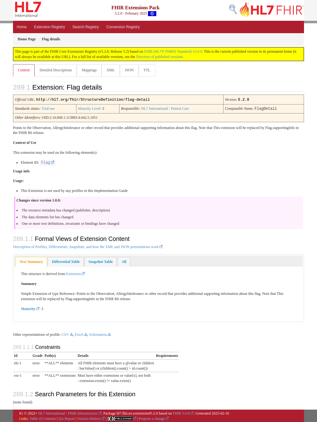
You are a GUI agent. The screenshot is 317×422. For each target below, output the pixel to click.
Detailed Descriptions (56, 70)
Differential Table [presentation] (66, 261)
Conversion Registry (123, 27)
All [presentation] (124, 261)
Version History (89, 418)
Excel (79, 334)
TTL (150, 70)
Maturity (28, 308)
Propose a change (152, 418)
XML (112, 70)
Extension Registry (49, 27)
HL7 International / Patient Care (165, 108)
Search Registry (85, 27)
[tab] (31, 261)
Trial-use (48, 108)
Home (22, 27)
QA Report (67, 418)
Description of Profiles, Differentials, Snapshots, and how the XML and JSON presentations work (85, 246)
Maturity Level (89, 108)
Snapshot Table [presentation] (101, 261)
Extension (73, 273)
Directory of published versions (159, 57)
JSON (131, 70)
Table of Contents (42, 418)
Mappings (90, 70)
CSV (65, 334)
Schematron (98, 334)
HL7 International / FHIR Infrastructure (68, 413)
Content (24, 70)
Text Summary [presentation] (31, 261)
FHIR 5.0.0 (181, 413)
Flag (45, 162)
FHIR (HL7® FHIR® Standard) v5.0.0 (173, 51)
